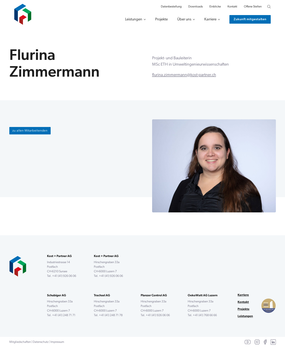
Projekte (161, 19)
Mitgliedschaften (20, 342)
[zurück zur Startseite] (17, 266)
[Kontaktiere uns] (250, 19)
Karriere (210, 19)
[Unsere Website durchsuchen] (269, 6)
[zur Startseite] (22, 12)
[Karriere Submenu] (218, 19)
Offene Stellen (253, 6)
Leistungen (133, 19)
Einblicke (215, 6)
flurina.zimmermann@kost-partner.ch (184, 75)
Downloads (195, 6)
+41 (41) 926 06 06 (64, 276)
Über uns (184, 19)
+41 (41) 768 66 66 (205, 315)
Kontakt (232, 6)
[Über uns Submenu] (193, 19)
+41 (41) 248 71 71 (63, 315)
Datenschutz (41, 342)
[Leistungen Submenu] (144, 19)
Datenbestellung (171, 6)
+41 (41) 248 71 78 (111, 315)
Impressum (57, 342)
